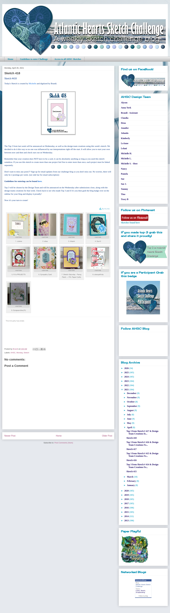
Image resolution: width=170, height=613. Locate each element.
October (131, 402)
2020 (126, 491)
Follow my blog (143, 596)
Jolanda (124, 133)
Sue (122, 179)
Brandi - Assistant (129, 113)
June (129, 419)
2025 (126, 372)
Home (10, 59)
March (130, 477)
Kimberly (125, 138)
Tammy (124, 189)
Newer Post (9, 436)
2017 (126, 503)
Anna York (126, 107)
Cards (138, 590)
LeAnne (124, 143)
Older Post (107, 436)
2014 (126, 516)
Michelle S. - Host (129, 163)
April (129, 427)
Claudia (124, 118)
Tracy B (124, 199)
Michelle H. (126, 153)
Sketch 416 (131, 460)
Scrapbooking (140, 592)
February (131, 481)
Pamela (124, 174)
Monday (19, 353)
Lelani (124, 148)
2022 (126, 385)
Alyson (124, 102)
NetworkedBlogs (140, 580)
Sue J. (124, 184)
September (132, 406)
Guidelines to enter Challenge (34, 59)
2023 (126, 381)
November (132, 397)
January (131, 485)
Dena (123, 123)
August (130, 410)
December (132, 393)
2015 (126, 512)
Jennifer (125, 128)
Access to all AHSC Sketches (67, 59)
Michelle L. (126, 158)
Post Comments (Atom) (63, 443)
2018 (126, 499)
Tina (123, 194)
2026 (126, 368)
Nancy (124, 169)
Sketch (26, 353)
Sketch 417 (131, 449)
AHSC (13, 353)
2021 (126, 389)
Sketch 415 (131, 471)
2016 (126, 508)
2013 (126, 520)
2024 (126, 377)
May (129, 423)
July (129, 414)
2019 (126, 495)
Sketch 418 (131, 438)
